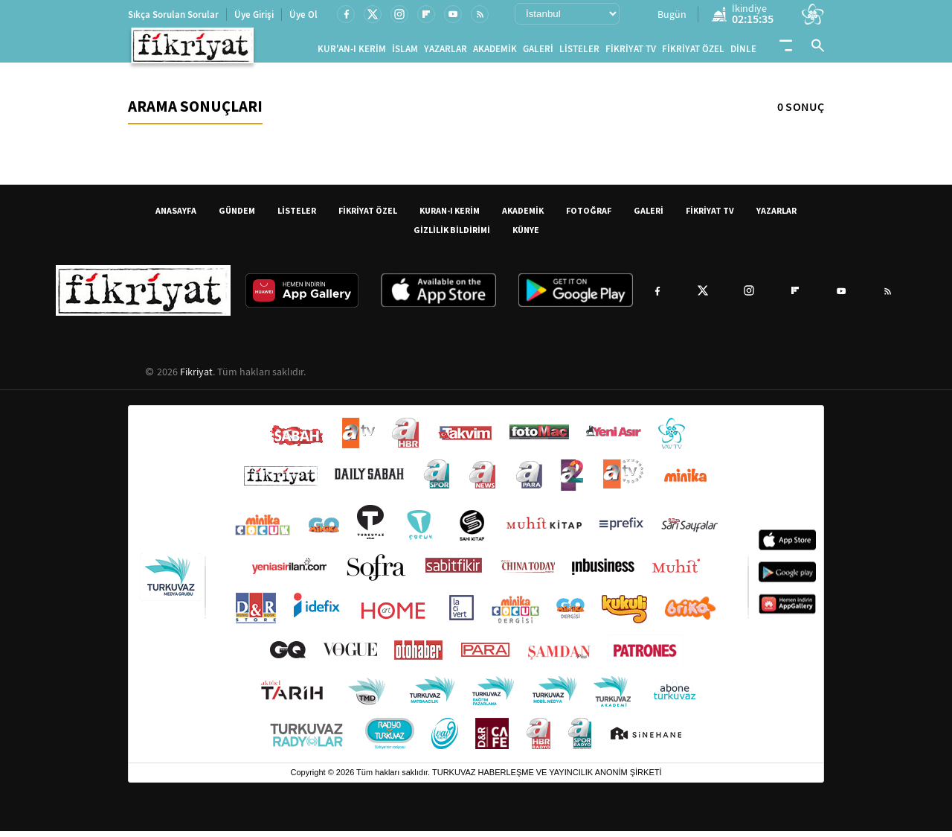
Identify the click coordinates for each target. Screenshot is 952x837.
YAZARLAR (445, 51)
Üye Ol (303, 14)
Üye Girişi (254, 14)
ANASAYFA (175, 216)
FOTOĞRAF (588, 216)
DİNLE (743, 51)
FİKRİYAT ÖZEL (693, 51)
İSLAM (405, 51)
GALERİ (538, 51)
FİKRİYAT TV (630, 51)
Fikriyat (196, 377)
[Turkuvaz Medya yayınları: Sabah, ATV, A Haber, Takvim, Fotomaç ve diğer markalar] (476, 590)
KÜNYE (525, 235)
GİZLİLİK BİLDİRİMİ (452, 235)
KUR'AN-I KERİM (352, 51)
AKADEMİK (495, 51)
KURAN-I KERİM (449, 216)
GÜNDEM (237, 216)
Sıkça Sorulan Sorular (173, 14)
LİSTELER (579, 51)
